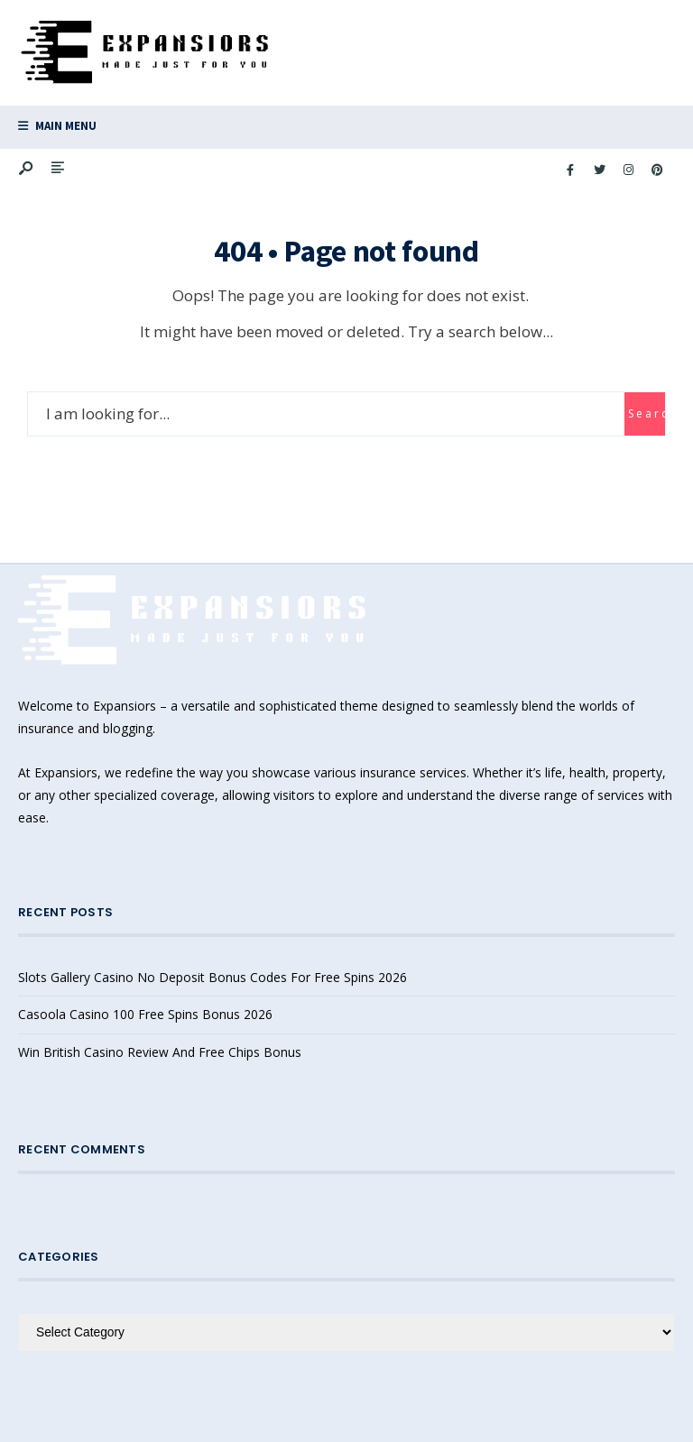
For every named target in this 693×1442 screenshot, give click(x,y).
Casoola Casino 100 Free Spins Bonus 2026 (145, 1014)
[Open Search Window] (27, 169)
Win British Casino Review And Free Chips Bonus (159, 1052)
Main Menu (57, 125)
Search (646, 413)
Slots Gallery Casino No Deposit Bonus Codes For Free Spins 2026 (212, 977)
